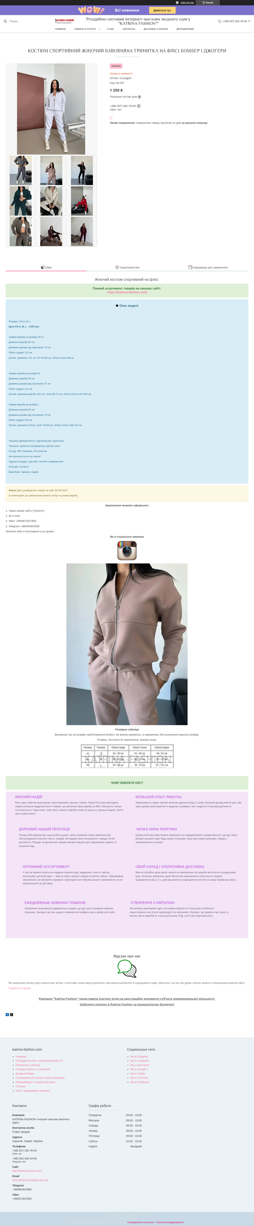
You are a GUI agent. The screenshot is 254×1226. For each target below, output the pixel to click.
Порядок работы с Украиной (33, 1069)
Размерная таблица (28, 1065)
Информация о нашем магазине (35, 1082)
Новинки (21, 1056)
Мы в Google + (139, 1069)
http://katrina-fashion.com (27, 1170)
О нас (110, 29)
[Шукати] (5, 21)
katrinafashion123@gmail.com (30, 1180)
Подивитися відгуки (20, 988)
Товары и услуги (85, 29)
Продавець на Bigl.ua (127, 1219)
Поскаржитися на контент (140, 1222)
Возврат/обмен (25, 1073)
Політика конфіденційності (170, 1222)
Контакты (129, 29)
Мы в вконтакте (140, 1065)
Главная (60, 29)
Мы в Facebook (139, 1082)
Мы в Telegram (139, 1056)
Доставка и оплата (156, 29)
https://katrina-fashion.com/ (127, 292)
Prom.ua (144, 1215)
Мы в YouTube (139, 1077)
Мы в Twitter (137, 1073)
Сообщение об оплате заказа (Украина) (40, 1077)
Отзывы (20, 1086)
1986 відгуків (187, 2)
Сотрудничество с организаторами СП (39, 1060)
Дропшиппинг (185, 29)
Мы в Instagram (139, 1060)
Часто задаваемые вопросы (33, 1090)
